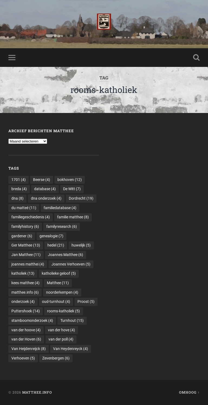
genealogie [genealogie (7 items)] (51, 236)
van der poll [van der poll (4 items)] (60, 339)
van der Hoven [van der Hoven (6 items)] (26, 339)
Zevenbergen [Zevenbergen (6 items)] (56, 358)
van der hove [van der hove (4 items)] (61, 330)
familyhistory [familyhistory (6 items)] (25, 226)
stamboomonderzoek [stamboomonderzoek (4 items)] (32, 320)
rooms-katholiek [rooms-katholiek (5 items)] (63, 311)
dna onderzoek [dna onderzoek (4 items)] (46, 198)
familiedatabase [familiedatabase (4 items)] (60, 208)
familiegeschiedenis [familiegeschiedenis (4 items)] (30, 217)
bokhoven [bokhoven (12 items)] (69, 179)
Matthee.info (37, 392)
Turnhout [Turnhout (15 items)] (72, 320)
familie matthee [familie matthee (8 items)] (73, 217)
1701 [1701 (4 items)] (18, 179)
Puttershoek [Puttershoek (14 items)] (25, 311)
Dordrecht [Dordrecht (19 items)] (81, 198)
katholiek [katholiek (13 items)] (22, 273)
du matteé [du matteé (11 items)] (23, 208)
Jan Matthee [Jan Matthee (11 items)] (26, 254)
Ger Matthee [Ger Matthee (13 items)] (25, 245)
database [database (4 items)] (45, 189)
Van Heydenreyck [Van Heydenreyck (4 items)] (70, 348)
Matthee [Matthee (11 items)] (58, 283)
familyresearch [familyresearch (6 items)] (61, 226)
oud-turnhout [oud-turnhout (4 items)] (56, 301)
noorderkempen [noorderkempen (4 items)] (62, 292)
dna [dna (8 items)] (17, 198)
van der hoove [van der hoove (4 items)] (26, 330)
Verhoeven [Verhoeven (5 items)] (23, 358)
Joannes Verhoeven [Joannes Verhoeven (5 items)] (70, 264)
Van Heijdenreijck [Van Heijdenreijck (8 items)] (28, 348)
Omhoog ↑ (189, 392)
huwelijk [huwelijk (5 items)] (81, 245)
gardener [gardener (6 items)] (21, 236)
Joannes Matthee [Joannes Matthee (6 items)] (65, 254)
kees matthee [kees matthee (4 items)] (25, 283)
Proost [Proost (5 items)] (86, 301)
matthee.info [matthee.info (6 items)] (25, 292)
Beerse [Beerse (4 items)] (41, 179)
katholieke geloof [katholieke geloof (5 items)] (59, 273)
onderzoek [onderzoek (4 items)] (23, 301)
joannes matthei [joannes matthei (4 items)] (27, 264)
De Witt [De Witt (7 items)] (72, 189)
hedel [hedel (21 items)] (55, 245)
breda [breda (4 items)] (19, 189)
